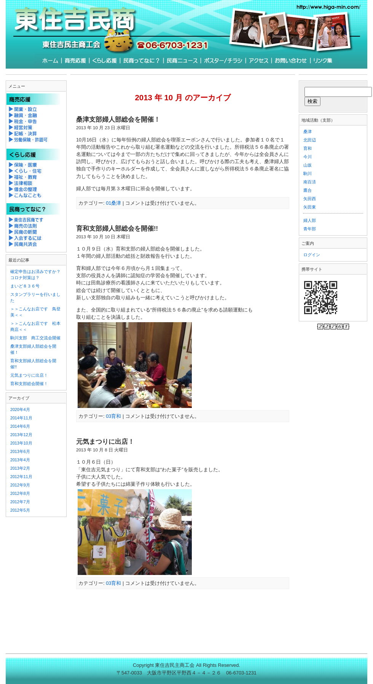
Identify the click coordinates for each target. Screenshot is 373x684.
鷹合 (307, 190)
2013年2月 (20, 468)
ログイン (311, 254)
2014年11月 (21, 418)
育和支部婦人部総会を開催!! (117, 228)
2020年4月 (20, 409)
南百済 (309, 182)
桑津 (307, 131)
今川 (307, 156)
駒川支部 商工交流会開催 (35, 338)
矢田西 (309, 198)
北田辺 (309, 140)
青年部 (309, 228)
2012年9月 (20, 485)
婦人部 (309, 220)
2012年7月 (20, 501)
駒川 (307, 173)
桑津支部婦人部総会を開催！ (118, 119)
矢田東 (309, 207)
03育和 (113, 416)
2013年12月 (21, 434)
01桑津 (113, 203)
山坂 (307, 165)
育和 (307, 148)
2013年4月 (20, 460)
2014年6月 (20, 426)
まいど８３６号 (25, 286)
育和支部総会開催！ (29, 383)
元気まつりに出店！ (105, 441)
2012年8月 (20, 493)
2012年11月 (21, 476)
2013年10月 (21, 443)
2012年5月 (20, 510)
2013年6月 (20, 451)
